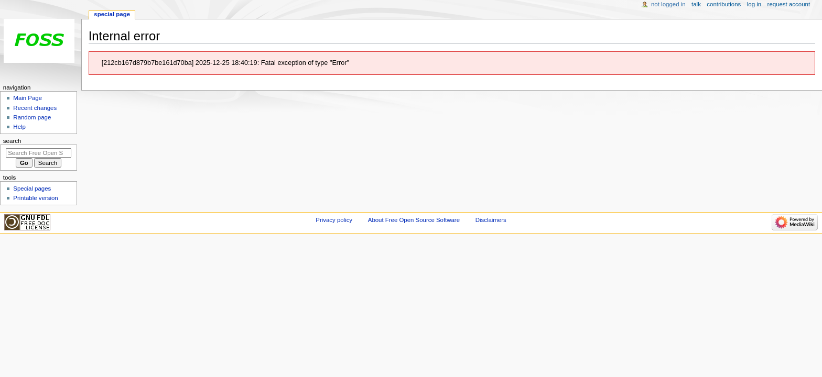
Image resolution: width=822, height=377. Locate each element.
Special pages (32, 188)
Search (12, 141)
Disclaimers (490, 220)
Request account (788, 4)
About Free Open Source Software (414, 220)
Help (19, 127)
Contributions (724, 4)
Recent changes (35, 108)
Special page (112, 14)
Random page (32, 117)
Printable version (35, 198)
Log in (754, 4)
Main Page (27, 98)
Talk (696, 4)
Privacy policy (334, 220)
